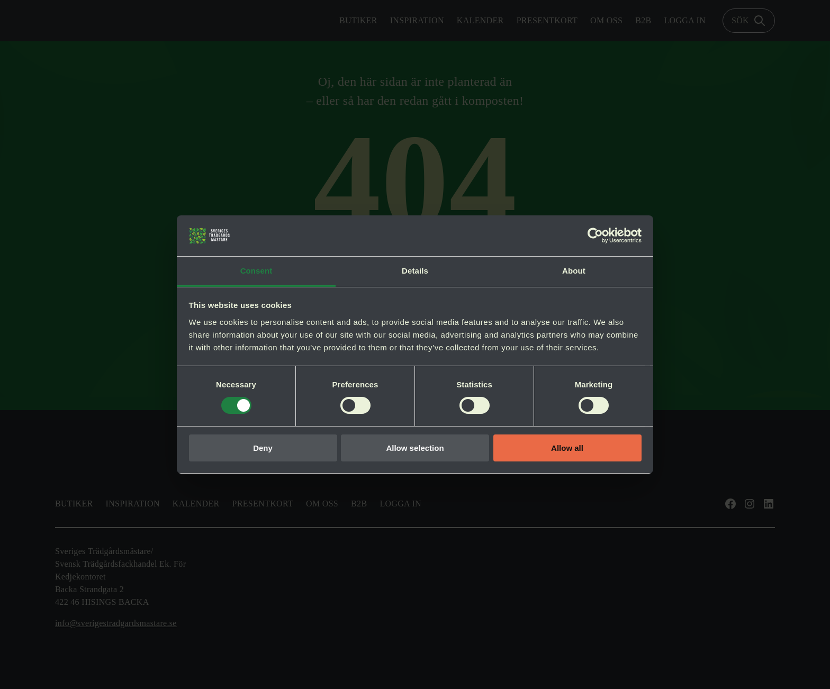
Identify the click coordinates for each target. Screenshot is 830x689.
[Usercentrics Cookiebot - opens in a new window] (595, 235)
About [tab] (573, 270)
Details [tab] (415, 270)
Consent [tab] (256, 270)
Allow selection (415, 447)
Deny (263, 447)
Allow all (567, 447)
